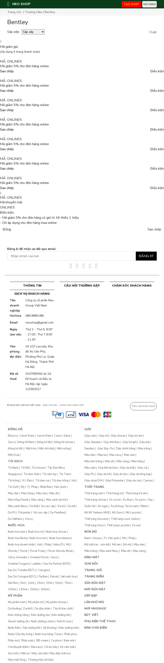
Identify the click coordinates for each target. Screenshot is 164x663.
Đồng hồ (15, 429)
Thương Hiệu (33, 12)
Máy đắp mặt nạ (59, 653)
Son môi (13, 653)
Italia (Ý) (58, 544)
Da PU (12, 512)
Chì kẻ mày (51, 647)
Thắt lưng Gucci (94, 525)
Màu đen (13, 493)
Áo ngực (103, 506)
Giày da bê (103, 474)
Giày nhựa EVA (93, 480)
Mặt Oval (13, 455)
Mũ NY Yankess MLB (96, 512)
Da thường (14, 609)
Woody (12, 551)
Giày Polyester (114, 480)
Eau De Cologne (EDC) (22, 576)
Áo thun (127, 500)
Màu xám (90, 468)
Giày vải (142, 468)
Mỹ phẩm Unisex (56, 602)
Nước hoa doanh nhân (21, 544)
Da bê (71, 506)
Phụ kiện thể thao (100, 621)
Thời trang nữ (114, 493)
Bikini (144, 506)
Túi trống (13, 480)
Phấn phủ (70, 634)
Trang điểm (94, 576)
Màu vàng (37, 500)
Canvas (148, 480)
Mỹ (23, 487)
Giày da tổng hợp (140, 474)
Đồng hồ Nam (25, 442)
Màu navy (115, 455)
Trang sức (93, 570)
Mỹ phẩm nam (16, 602)
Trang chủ (14, 12)
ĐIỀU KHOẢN (50, 405)
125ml (23, 589)
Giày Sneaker (92, 442)
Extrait (54, 576)
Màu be (102, 455)
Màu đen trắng (93, 461)
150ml (34, 589)
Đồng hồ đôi (15, 448)
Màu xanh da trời (56, 500)
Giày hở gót (129, 442)
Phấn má (13, 641)
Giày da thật (127, 468)
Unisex (97, 538)
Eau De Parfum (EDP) (57, 564)
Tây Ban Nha (55, 468)
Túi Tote (64, 474)
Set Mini (13, 583)
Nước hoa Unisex (56, 532)
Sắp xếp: (13, 32)
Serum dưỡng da (18, 621)
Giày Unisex (118, 436)
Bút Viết (91, 615)
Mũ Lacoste (133, 512)
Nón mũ (90, 532)
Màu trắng (27, 493)
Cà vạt (136, 525)
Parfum (43, 576)
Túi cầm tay (49, 474)
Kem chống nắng (18, 615)
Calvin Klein (26, 436)
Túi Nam (13, 468)
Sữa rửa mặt (95, 583)
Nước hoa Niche (17, 538)
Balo (30, 480)
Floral (23, 551)
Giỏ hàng (149, 4)
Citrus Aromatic (17, 557)
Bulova (12, 436)
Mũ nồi (127, 544)
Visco (28, 519)
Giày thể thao (111, 442)
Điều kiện (157, 71)
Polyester (24, 512)
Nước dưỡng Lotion (42, 621)
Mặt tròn (31, 448)
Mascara (36, 647)
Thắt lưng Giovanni (96, 519)
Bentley (50, 12)
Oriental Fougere (18, 564)
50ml (58, 583)
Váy (150, 500)
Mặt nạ (25, 653)
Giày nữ (103, 436)
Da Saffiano (15, 519)
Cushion (56, 641)
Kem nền (69, 641)
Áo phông (116, 506)
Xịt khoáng (49, 628)
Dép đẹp (90, 596)
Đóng (7, 229)
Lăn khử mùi (94, 602)
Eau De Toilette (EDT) (21, 570)
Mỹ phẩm (15, 596)
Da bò (61, 506)
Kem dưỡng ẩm (60, 615)
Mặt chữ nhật (46, 448)
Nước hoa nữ (35, 532)
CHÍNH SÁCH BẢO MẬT (71, 405)
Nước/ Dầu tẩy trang (20, 634)
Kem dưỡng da (40, 615)
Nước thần (14, 628)
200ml (45, 589)
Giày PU (89, 474)
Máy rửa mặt (39, 653)
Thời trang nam (93, 493)
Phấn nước (27, 641)
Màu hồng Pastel (18, 500)
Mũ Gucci (117, 512)
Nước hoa (16, 525)
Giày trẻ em (135, 436)
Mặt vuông (63, 448)
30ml (49, 583)
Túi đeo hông (60, 480)
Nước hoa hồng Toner (48, 634)
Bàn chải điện (95, 628)
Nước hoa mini (38, 538)
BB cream (42, 641)
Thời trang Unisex (95, 500)
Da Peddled (57, 512)
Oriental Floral (39, 557)
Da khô (27, 609)
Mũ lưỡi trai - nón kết (97, 544)
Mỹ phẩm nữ (35, 602)
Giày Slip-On (105, 448)
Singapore (14, 474)
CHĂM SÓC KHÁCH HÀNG (132, 286)
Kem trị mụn (64, 621)
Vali (73, 480)
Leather (36, 564)
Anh (39, 544)
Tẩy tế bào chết (62, 609)
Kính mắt (92, 557)
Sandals (89, 448)
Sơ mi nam (131, 506)
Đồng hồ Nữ (44, 442)
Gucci (11, 442)
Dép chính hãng (125, 448)
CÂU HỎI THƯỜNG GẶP (82, 286)
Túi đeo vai (42, 480)
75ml (67, 583)
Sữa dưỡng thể (31, 628)
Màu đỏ (54, 493)
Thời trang (94, 487)
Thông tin (32, 286)
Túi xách (15, 461)
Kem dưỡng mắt (68, 628)
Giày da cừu (133, 480)
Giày (87, 429)
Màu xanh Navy (17, 506)
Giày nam (90, 436)
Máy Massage (95, 608)
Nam (87, 538)
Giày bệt (144, 442)
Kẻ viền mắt (67, 647)
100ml (12, 589)
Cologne (43, 570)
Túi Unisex (38, 468)
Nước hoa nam (16, 532)
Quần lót (89, 506)
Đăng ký (146, 256)
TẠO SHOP (131, 4)
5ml (22, 583)
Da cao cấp (48, 506)
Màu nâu (41, 493)
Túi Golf (13, 487)
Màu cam (129, 455)
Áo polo (140, 500)
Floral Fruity (37, 551)
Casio (57, 436)
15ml (40, 583)
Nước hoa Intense (59, 538)
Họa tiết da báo (107, 468)
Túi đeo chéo (31, 474)
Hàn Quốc (60, 487)
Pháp (34, 487)
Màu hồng (137, 461)
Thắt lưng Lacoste (118, 525)
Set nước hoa (68, 576)
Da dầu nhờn (42, 609)
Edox (67, 436)
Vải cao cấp (40, 512)
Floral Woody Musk (60, 551)
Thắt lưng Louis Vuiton (125, 519)
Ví (23, 480)
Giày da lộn (120, 474)
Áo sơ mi (114, 500)
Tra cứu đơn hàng (143, 406)
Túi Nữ (25, 468)
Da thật (33, 506)
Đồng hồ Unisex (63, 442)
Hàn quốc (114, 538)
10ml (31, 583)
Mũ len (116, 544)
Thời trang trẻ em (136, 493)
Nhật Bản (45, 487)
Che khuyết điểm (18, 647)
